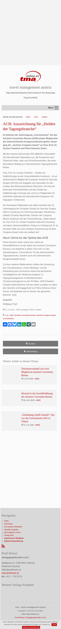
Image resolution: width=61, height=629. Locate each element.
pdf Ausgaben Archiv (12, 532)
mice (37, 379)
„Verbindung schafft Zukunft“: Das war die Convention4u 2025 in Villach (38, 418)
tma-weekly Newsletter (13, 527)
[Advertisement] (30, 30)
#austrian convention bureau (24, 315)
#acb (11, 315)
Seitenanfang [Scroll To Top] (30, 351)
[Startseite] (30, 76)
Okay (54, 624)
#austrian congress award (46, 315)
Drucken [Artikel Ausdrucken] (30, 344)
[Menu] (56, 107)
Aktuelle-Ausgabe (11, 530)
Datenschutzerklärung (31, 627)
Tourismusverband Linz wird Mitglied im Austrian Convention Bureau (37, 372)
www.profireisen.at (10, 573)
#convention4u (8, 319)
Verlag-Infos (9, 535)
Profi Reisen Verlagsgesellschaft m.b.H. (30, 617)
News (6, 521)
